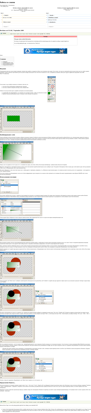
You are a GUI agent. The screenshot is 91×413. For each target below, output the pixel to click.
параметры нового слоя (57, 348)
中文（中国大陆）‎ (47, 33)
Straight (48, 345)
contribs (25, 9)
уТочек (44, 139)
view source (30, 7)
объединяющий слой (65, 249)
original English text (65, 41)
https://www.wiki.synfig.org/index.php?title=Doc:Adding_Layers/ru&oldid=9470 (22, 405)
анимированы (3, 387)
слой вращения (35, 389)
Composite (39, 196)
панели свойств (81, 195)
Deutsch (14, 33)
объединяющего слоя (77, 245)
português (34, 33)
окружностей (21, 249)
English (11, 33)
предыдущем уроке (5, 71)
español (18, 33)
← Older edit (22, 11)
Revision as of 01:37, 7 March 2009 (20, 7)
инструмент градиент (29, 137)
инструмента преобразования (21, 139)
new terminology (35, 41)
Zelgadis (65, 9)
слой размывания (60, 245)
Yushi (20, 9)
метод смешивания (21, 196)
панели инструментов (43, 137)
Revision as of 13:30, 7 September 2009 (65, 7)
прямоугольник (16, 93)
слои (35, 72)
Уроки (1, 55)
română (38, 33)
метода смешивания (21, 349)
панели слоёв (46, 138)
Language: (4, 33)
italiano (27, 33)
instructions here (32, 43)
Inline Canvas (3, 168)
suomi (21, 33)
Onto (72, 196)
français (23, 33)
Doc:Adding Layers (4, 6)
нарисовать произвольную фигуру (16, 389)
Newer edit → (68, 10)
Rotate (2, 386)
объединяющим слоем (41, 249)
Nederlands (30, 33)
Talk (22, 9)
